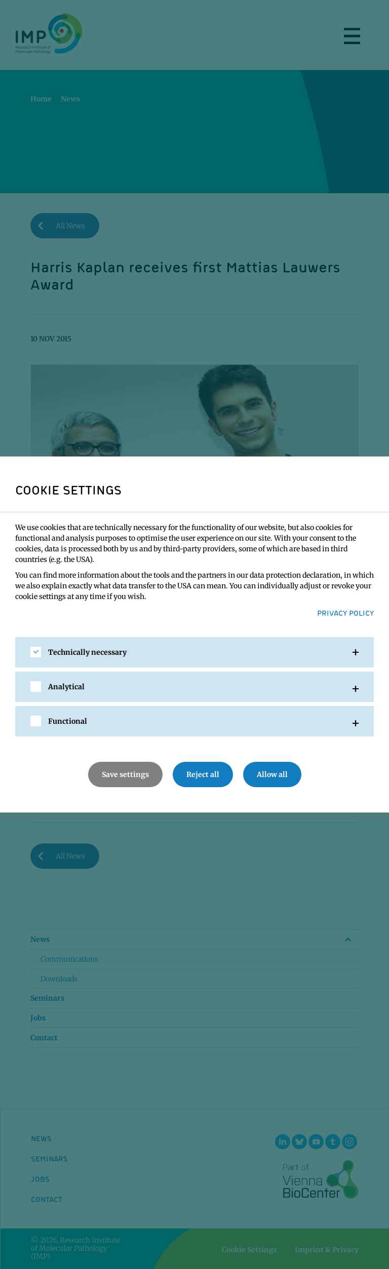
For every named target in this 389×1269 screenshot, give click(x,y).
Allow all (272, 774)
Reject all (202, 774)
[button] (194, 652)
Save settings (125, 774)
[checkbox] (35, 652)
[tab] (194, 652)
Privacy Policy (345, 612)
